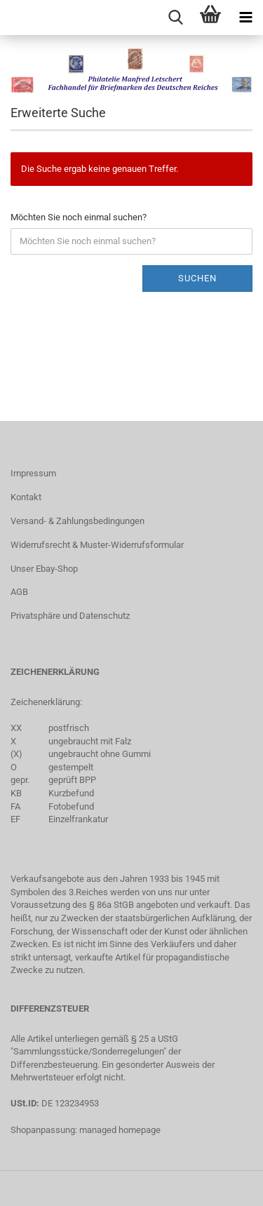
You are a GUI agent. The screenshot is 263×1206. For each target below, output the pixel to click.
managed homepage (120, 1130)
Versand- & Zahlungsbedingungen (77, 521)
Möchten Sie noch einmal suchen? (79, 217)
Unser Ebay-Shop (44, 568)
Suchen (197, 278)
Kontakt (26, 497)
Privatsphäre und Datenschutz (70, 615)
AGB (19, 592)
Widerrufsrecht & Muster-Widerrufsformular (97, 545)
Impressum (33, 473)
